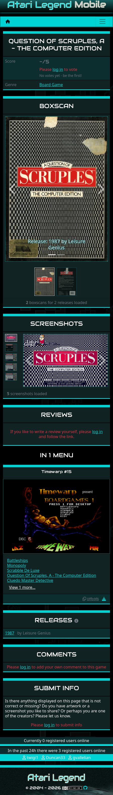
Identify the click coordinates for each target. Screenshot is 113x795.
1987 (9, 633)
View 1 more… (22, 587)
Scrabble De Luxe (23, 570)
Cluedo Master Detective (30, 580)
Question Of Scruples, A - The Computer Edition (51, 575)
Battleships (17, 560)
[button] (13, 189)
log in (57, 69)
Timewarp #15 (56, 471)
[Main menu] (102, 21)
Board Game (51, 84)
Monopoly (16, 565)
